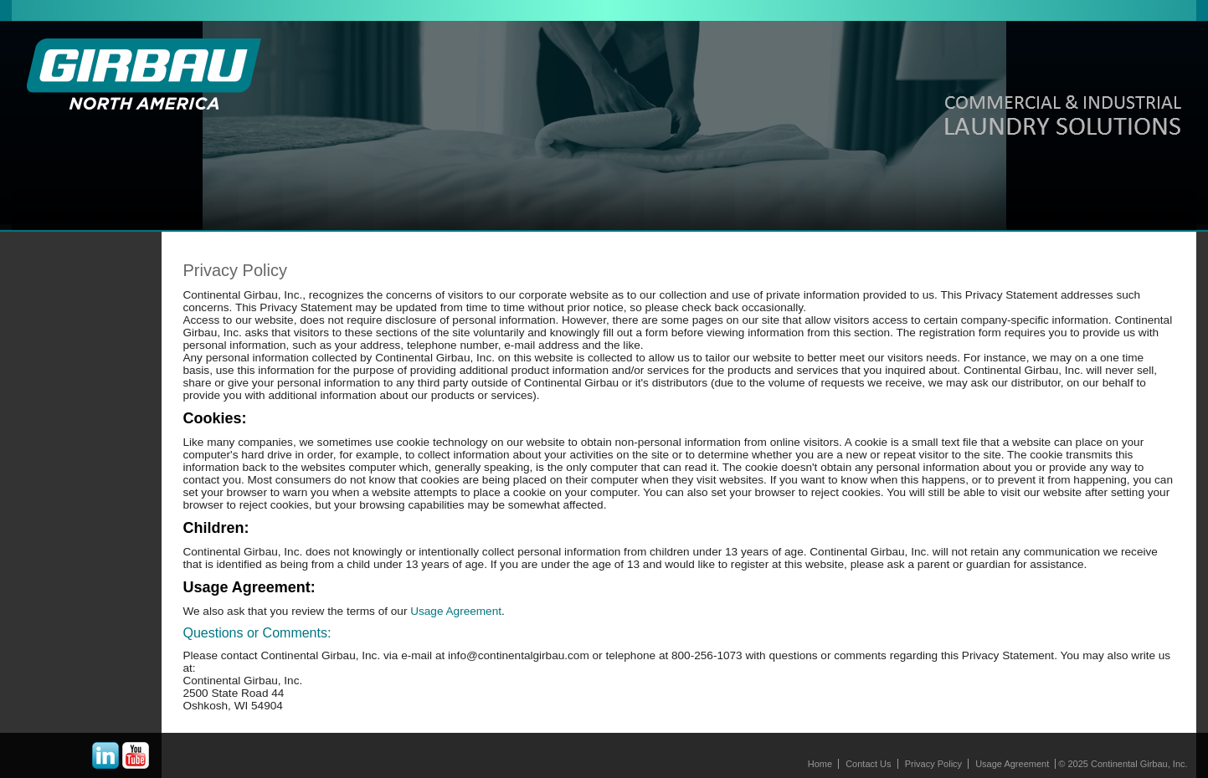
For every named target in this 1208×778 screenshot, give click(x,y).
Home (820, 764)
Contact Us (868, 764)
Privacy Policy (933, 764)
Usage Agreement (454, 611)
